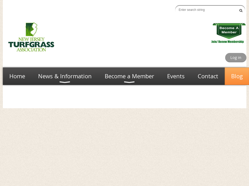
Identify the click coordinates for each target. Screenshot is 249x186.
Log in (235, 57)
